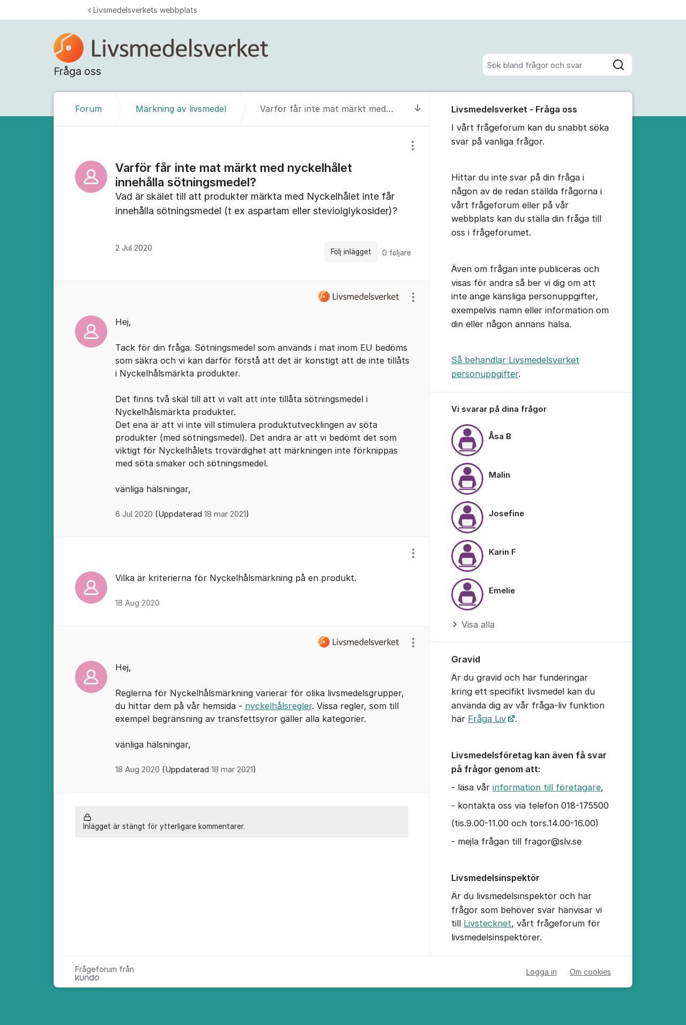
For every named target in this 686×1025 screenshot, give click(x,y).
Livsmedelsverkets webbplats (142, 9)
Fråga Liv (487, 718)
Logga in (541, 971)
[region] (242, 203)
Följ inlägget (351, 251)
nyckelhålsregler (278, 705)
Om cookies (590, 971)
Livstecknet (487, 923)
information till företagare (547, 787)
